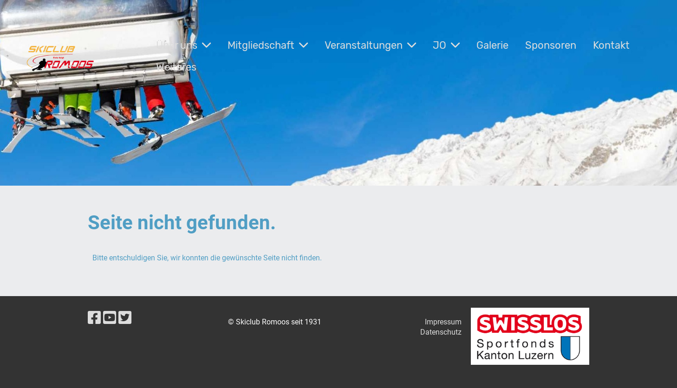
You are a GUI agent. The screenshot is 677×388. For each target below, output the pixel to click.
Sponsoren (550, 45)
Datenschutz (441, 332)
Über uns (183, 45)
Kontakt (611, 45)
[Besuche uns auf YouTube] (109, 318)
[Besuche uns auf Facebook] (94, 318)
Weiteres (176, 67)
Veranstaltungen (370, 45)
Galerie (492, 45)
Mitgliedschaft (268, 45)
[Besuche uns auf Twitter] (124, 318)
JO (446, 45)
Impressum (443, 321)
